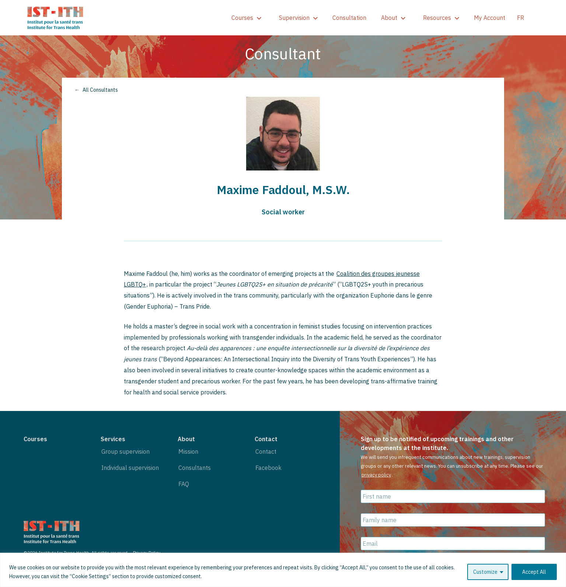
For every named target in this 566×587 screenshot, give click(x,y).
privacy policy (376, 475)
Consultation (349, 17)
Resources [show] (441, 17)
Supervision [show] (298, 17)
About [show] (393, 17)
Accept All (534, 572)
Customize (485, 572)
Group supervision (125, 451)
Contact (265, 451)
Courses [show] (246, 17)
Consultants (194, 467)
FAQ (183, 484)
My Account (489, 17)
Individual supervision (130, 467)
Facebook (268, 467)
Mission (188, 451)
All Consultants (100, 90)
